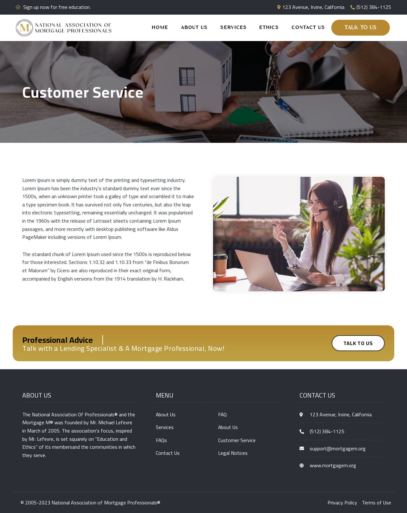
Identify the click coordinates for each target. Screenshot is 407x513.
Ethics (269, 27)
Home (160, 27)
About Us (194, 27)
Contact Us (308, 27)
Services (233, 27)
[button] (360, 28)
